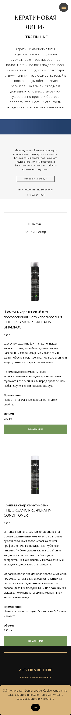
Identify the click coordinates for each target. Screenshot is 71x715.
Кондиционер (35, 232)
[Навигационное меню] (64, 7)
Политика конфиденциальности (35, 677)
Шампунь (35, 224)
